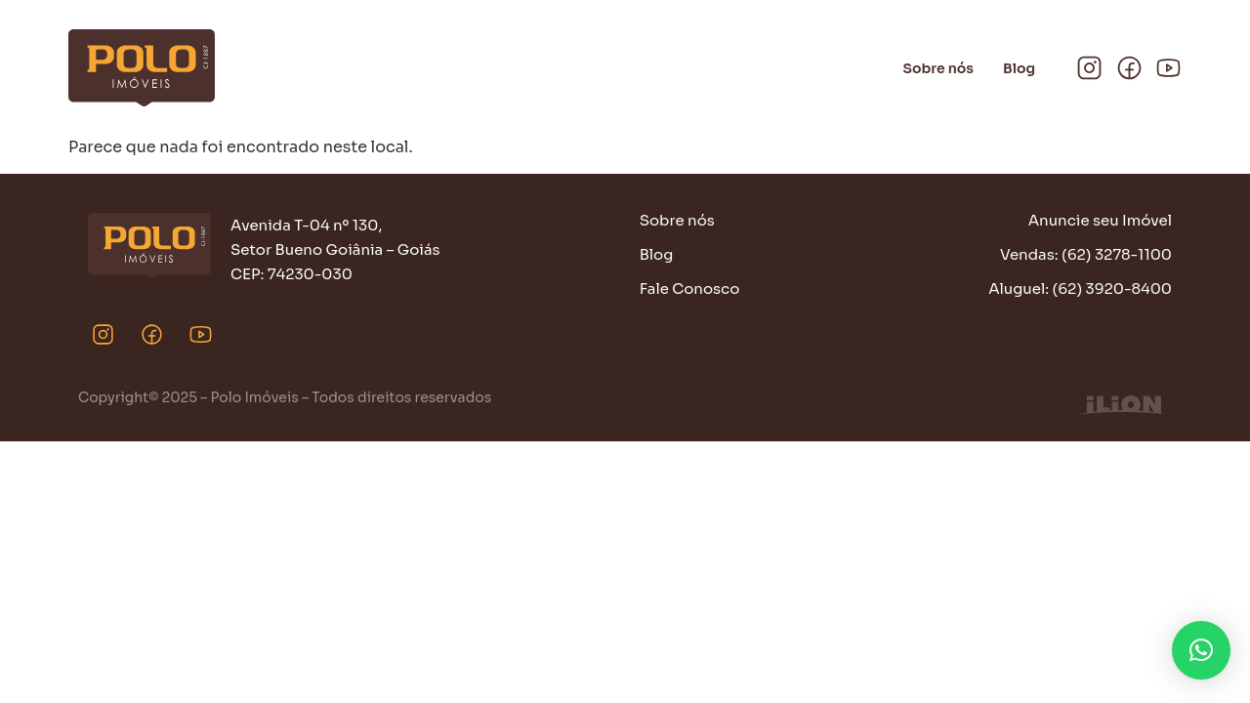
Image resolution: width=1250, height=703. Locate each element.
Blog (1019, 68)
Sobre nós (938, 68)
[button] (1201, 650)
